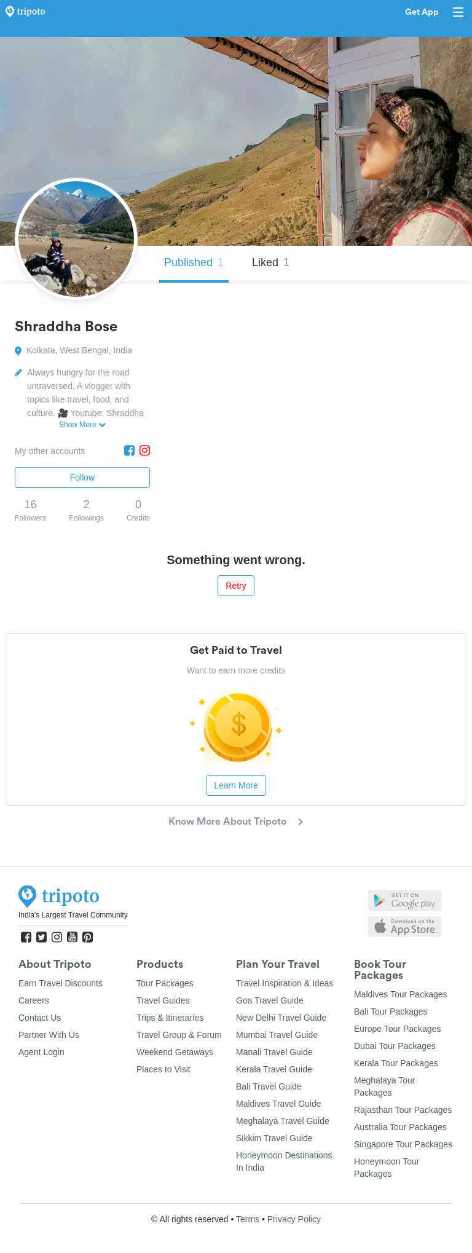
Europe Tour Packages (397, 1029)
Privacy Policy (294, 1219)
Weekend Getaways (174, 1052)
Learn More (236, 785)
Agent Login (41, 1052)
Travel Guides (163, 1000)
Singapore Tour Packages (403, 1144)
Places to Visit (163, 1069)
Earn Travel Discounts (60, 983)
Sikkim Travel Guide (274, 1138)
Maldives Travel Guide (278, 1104)
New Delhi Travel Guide (281, 1018)
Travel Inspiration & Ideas (284, 983)
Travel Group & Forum (179, 1035)
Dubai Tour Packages (395, 1046)
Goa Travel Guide (270, 1000)
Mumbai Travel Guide (277, 1035)
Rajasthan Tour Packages (403, 1110)
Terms (247, 1219)
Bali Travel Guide (269, 1086)
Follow (82, 477)
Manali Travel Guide (274, 1052)
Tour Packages (165, 983)
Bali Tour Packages (391, 1011)
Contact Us (39, 1018)
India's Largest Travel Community (73, 915)
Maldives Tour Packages (400, 994)
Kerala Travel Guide (274, 1069)
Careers (33, 1000)
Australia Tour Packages (400, 1127)
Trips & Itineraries (169, 1018)
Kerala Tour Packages (396, 1063)
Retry (236, 586)
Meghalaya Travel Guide (282, 1121)
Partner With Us (48, 1035)
